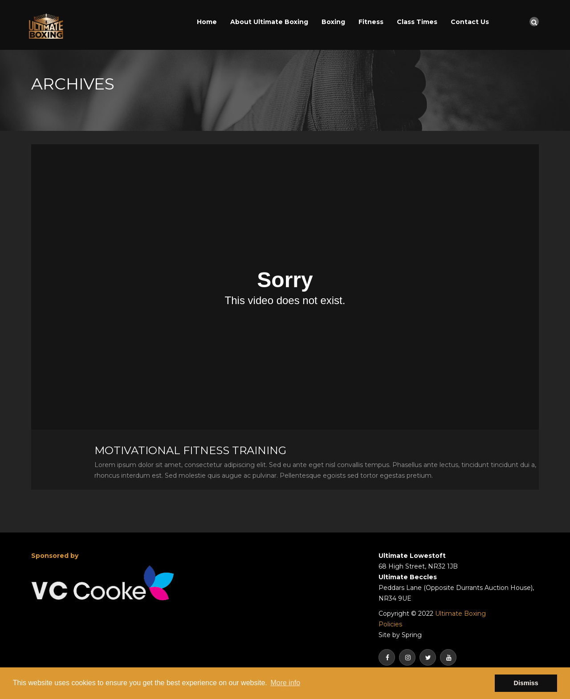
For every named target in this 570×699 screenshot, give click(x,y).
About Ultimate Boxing (269, 22)
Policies (390, 624)
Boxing (333, 22)
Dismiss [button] (526, 683)
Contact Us (470, 22)
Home (207, 22)
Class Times (417, 22)
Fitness (370, 22)
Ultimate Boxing (460, 614)
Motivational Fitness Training (190, 450)
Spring (412, 635)
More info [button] (285, 683)
